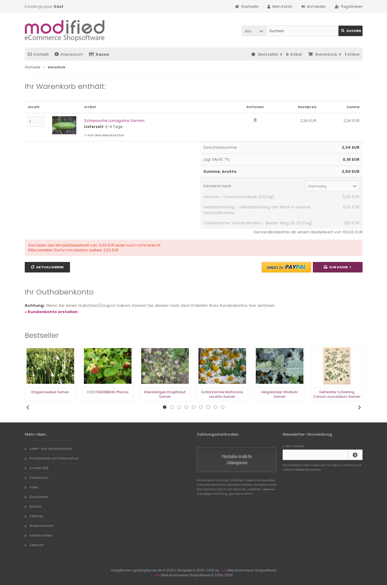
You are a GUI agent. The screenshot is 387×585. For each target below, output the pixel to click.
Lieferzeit (34, 545)
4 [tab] (186, 407)
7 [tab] (208, 407)
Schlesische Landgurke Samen (114, 120)
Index (31, 487)
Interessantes (38, 535)
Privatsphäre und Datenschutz (52, 458)
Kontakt (38, 54)
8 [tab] (215, 407)
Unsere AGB (36, 467)
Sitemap (34, 516)
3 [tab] (179, 407)
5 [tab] (194, 407)
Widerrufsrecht (39, 525)
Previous (28, 407)
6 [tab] (201, 407)
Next (360, 407)
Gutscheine (36, 496)
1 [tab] (165, 407)
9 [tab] (223, 407)
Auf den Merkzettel (105, 135)
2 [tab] (172, 407)
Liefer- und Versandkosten (48, 448)
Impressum (69, 54)
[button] (254, 31)
